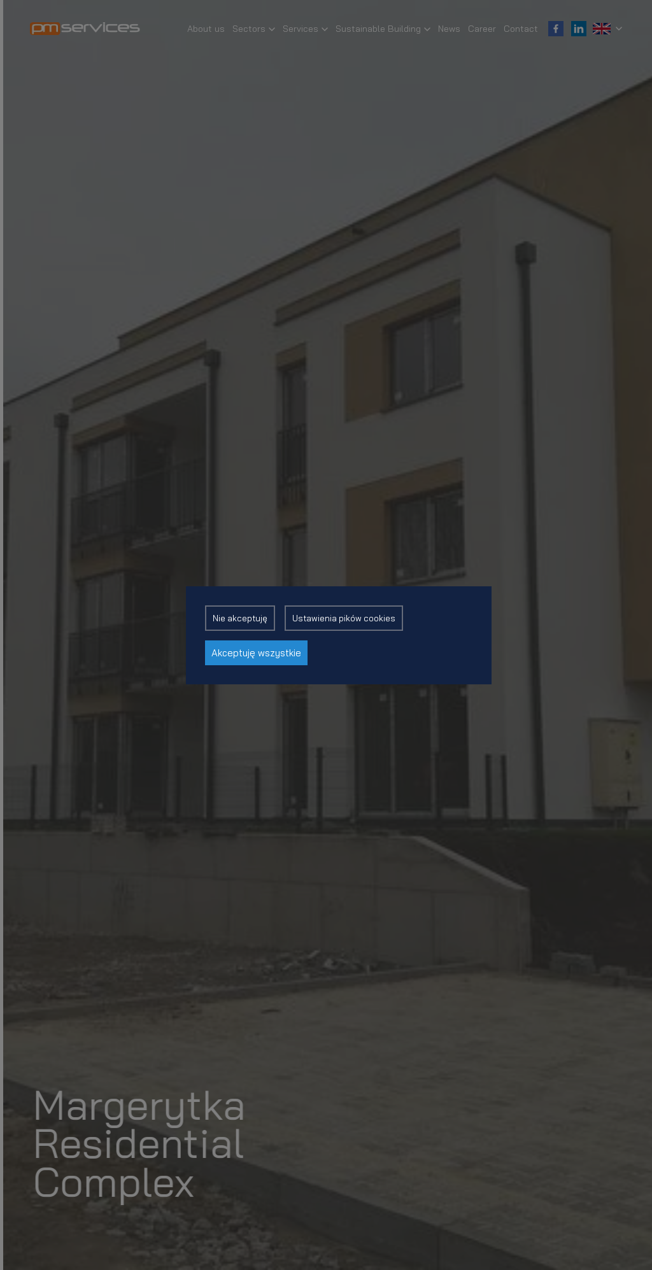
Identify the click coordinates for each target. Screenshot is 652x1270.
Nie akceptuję (240, 618)
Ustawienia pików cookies (343, 618)
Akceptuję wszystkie (256, 653)
